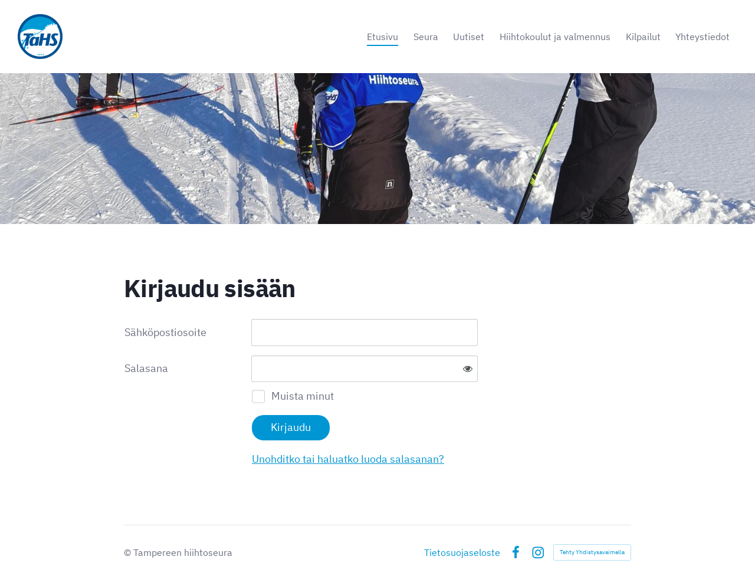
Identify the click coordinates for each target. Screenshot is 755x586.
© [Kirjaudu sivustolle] (128, 552)
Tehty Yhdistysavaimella (592, 552)
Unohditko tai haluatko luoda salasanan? (348, 459)
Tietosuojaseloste (462, 552)
